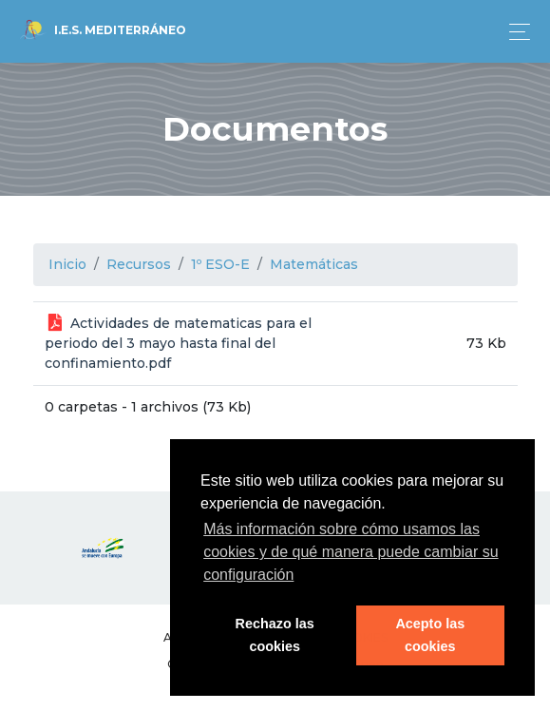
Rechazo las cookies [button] (275, 635)
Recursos (138, 264)
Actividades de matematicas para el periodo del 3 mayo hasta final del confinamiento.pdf (178, 343)
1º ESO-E (220, 264)
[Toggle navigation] (514, 32)
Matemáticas (314, 264)
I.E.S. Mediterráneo (102, 31)
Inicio (67, 264)
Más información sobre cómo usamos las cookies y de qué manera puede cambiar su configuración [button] (350, 552)
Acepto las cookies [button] (430, 635)
